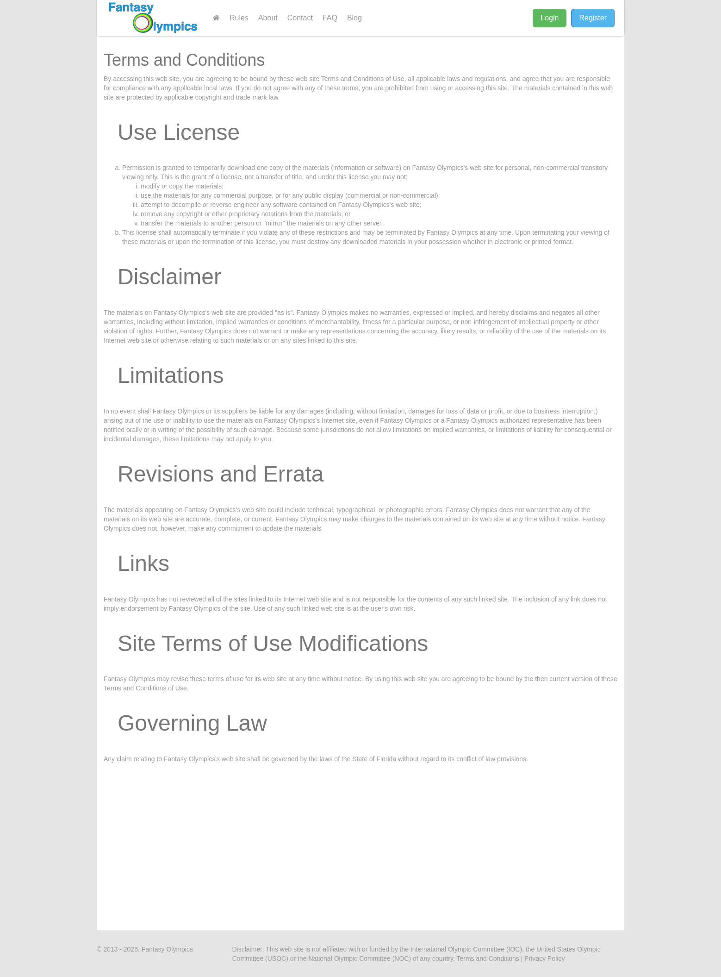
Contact (300, 18)
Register (593, 18)
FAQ (330, 18)
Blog (354, 18)
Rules (239, 18)
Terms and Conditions (487, 958)
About (268, 18)
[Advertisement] (360, 837)
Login (550, 18)
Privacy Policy (544, 958)
